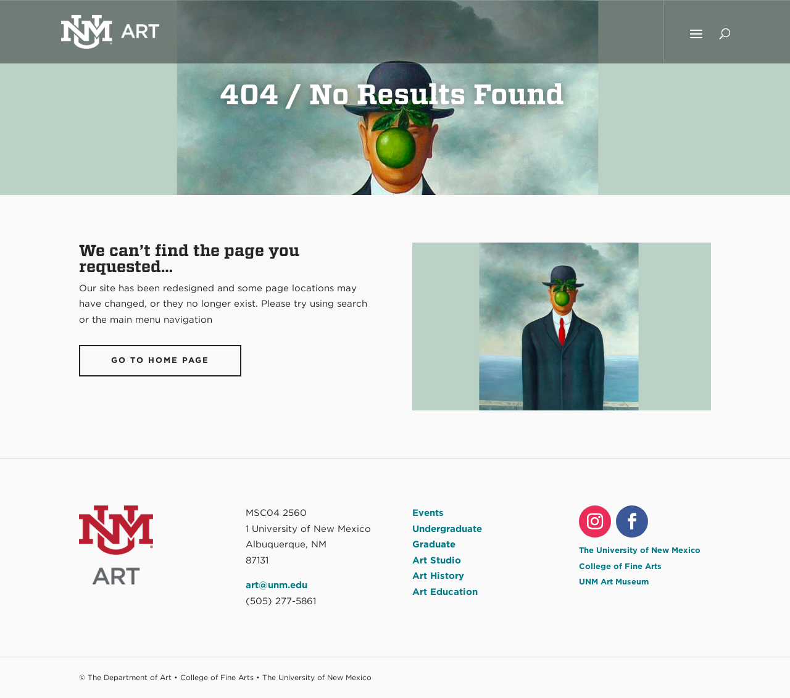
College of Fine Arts (620, 566)
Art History (438, 575)
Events (428, 512)
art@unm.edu (276, 585)
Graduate (433, 544)
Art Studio (436, 560)
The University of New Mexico (640, 550)
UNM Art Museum (614, 581)
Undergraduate (447, 528)
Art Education (445, 591)
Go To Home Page (160, 360)
